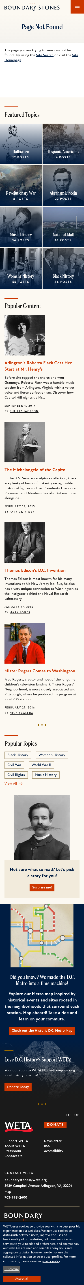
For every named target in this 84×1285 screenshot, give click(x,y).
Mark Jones (20, 612)
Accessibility (53, 1151)
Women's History (20, 276)
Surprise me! (42, 887)
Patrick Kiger (22, 512)
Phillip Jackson (24, 411)
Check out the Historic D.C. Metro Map (42, 1031)
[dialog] (42, 1253)
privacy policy (51, 1261)
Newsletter (53, 1141)
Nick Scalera (21, 713)
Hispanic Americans (63, 151)
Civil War (14, 765)
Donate (55, 1125)
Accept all (21, 1278)
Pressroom (12, 1151)
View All (10, 784)
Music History (21, 234)
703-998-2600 (15, 1198)
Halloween (21, 151)
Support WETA (16, 1141)
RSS (47, 1146)
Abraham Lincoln (63, 193)
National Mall (63, 234)
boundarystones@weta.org (25, 1180)
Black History (63, 276)
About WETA (14, 1146)
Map (7, 1192)
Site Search (45, 55)
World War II (41, 765)
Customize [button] (11, 1269)
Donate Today (18, 1087)
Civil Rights (16, 775)
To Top (73, 1115)
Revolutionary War (21, 193)
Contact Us (13, 1156)
